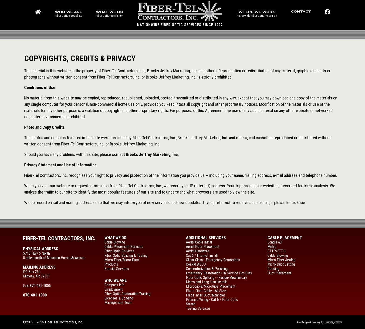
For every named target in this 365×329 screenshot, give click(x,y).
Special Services (117, 268)
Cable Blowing (115, 242)
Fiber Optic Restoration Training (127, 294)
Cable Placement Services (124, 246)
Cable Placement (284, 237)
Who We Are (116, 280)
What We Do (115, 237)
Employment (114, 289)
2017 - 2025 (35, 322)
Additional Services (206, 237)
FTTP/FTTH (276, 251)
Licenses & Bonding (119, 298)
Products (111, 264)
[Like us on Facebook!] (327, 15)
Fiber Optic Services (119, 251)
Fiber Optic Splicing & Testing (126, 255)
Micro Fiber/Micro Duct (122, 260)
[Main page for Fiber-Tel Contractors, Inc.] (180, 14)
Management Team (118, 302)
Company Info (115, 285)
